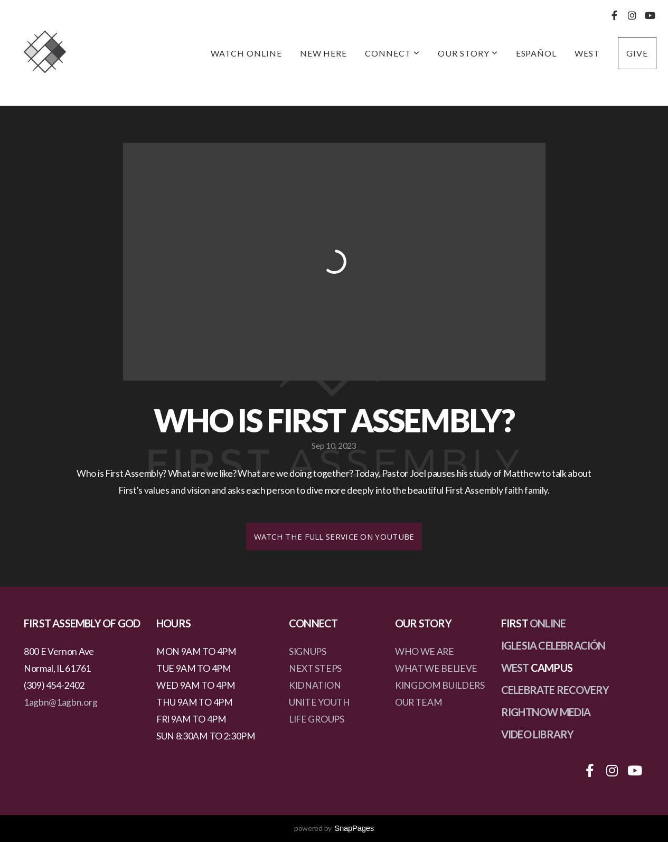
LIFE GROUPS (316, 719)
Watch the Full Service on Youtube (334, 536)
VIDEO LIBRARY (537, 734)
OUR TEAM (418, 702)
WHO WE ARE (424, 651)
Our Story (468, 53)
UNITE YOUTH (319, 702)
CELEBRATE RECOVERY (555, 689)
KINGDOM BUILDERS (440, 685)
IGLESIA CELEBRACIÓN (553, 645)
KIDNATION (315, 685)
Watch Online (246, 53)
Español (536, 53)
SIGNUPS (307, 651)
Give (637, 53)
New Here (323, 53)
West (587, 53)
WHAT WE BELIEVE (436, 668)
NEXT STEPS (315, 668)
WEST (515, 667)
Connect (392, 53)
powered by (334, 828)
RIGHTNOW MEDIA (546, 712)
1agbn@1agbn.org (60, 702)
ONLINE (548, 623)
